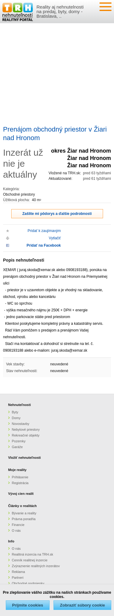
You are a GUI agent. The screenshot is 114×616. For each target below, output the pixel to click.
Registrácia (20, 483)
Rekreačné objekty (26, 435)
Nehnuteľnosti (19, 405)
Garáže (17, 447)
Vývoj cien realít (21, 493)
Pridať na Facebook (44, 245)
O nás (16, 530)
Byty (15, 412)
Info (11, 541)
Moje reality (17, 470)
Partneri (18, 577)
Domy (16, 418)
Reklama (18, 572)
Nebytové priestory (26, 429)
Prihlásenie (20, 477)
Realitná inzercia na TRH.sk (32, 554)
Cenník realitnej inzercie (29, 560)
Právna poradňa (24, 519)
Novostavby (20, 424)
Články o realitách (22, 506)
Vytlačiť (55, 238)
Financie (18, 525)
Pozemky (19, 441)
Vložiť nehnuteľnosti (24, 457)
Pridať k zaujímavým (44, 231)
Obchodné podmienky (28, 583)
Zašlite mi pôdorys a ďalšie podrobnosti (57, 214)
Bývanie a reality (24, 513)
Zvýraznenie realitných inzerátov (36, 566)
